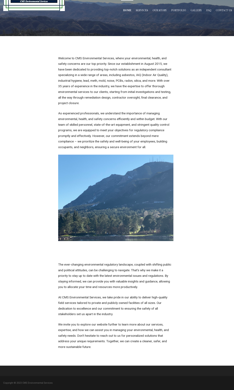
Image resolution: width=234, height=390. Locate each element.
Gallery (196, 10)
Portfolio (178, 10)
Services (142, 10)
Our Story (160, 10)
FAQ (208, 10)
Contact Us (224, 10)
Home (127, 10)
